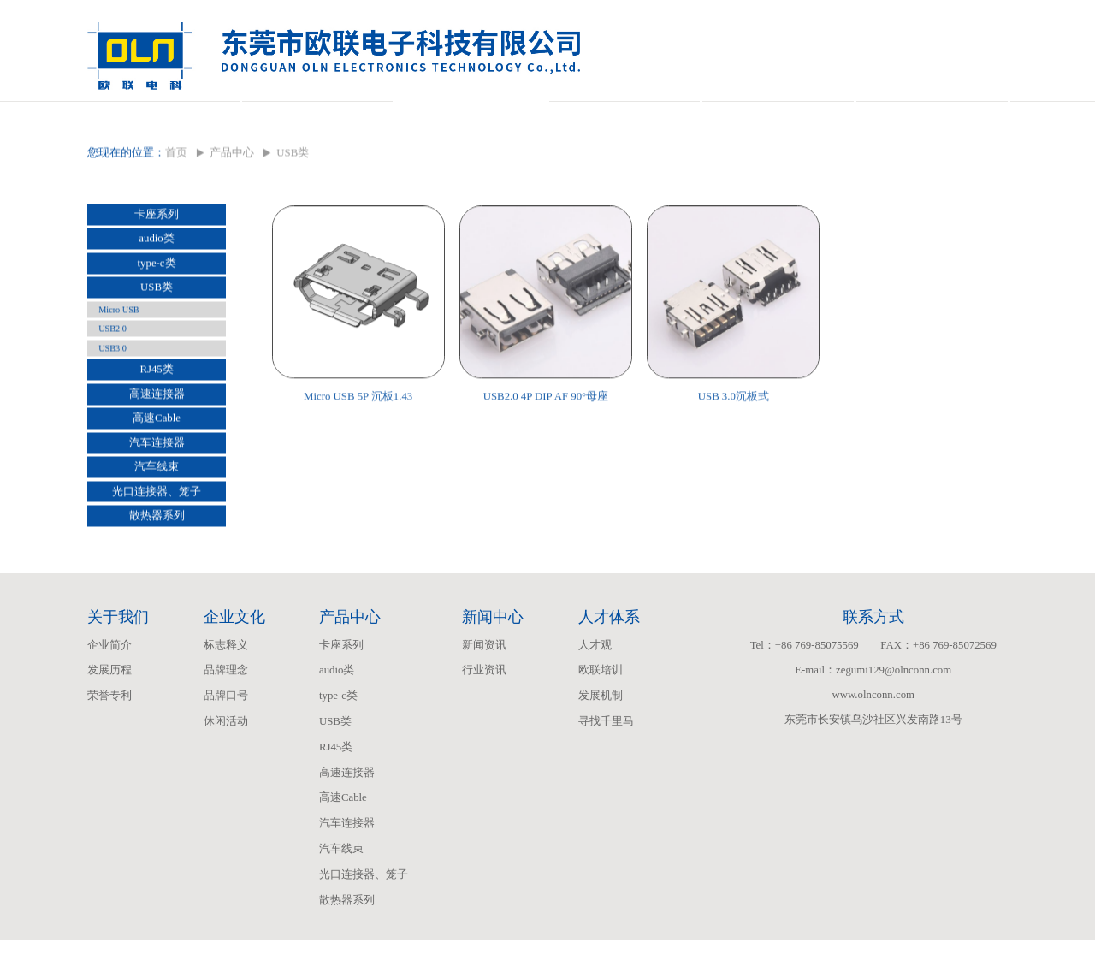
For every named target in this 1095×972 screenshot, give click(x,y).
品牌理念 (226, 702)
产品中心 (470, 117)
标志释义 (226, 677)
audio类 (156, 274)
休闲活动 (226, 753)
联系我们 (931, 117)
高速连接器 (157, 430)
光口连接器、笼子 (156, 527)
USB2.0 (112, 364)
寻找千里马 (606, 753)
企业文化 (317, 117)
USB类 (156, 323)
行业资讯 (484, 702)
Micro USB (118, 345)
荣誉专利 (109, 727)
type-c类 (157, 299)
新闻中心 (624, 117)
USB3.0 (112, 383)
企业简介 (109, 677)
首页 (176, 188)
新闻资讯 (484, 677)
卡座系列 (156, 250)
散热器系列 (157, 551)
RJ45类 (156, 405)
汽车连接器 (157, 478)
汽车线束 (156, 502)
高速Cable (157, 453)
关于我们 (163, 117)
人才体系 (777, 117)
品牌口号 (226, 727)
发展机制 (600, 727)
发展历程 (109, 702)
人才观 (595, 677)
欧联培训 (600, 702)
